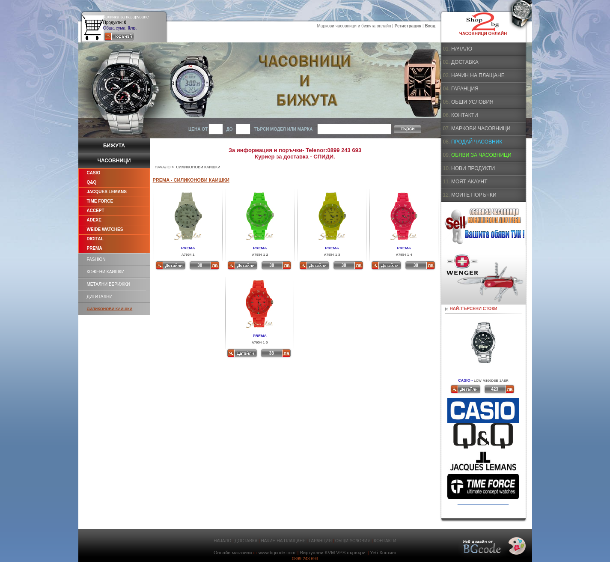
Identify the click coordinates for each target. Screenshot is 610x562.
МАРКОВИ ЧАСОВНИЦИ (480, 129)
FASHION (96, 259)
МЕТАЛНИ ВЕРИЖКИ (108, 284)
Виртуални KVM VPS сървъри (333, 552)
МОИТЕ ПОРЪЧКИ (474, 195)
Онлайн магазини (233, 552)
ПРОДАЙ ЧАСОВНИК (476, 142)
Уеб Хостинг (383, 552)
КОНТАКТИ (464, 115)
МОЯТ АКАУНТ (469, 182)
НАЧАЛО (163, 167)
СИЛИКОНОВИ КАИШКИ (110, 309)
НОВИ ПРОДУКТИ (473, 168)
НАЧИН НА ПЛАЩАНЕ (478, 75)
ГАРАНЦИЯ (465, 89)
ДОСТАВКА (465, 62)
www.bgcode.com (277, 552)
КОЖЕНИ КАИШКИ (106, 271)
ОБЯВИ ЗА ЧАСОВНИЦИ (481, 155)
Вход (430, 26)
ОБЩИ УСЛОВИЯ (472, 102)
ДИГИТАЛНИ (100, 296)
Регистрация (408, 26)
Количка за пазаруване (126, 17)
